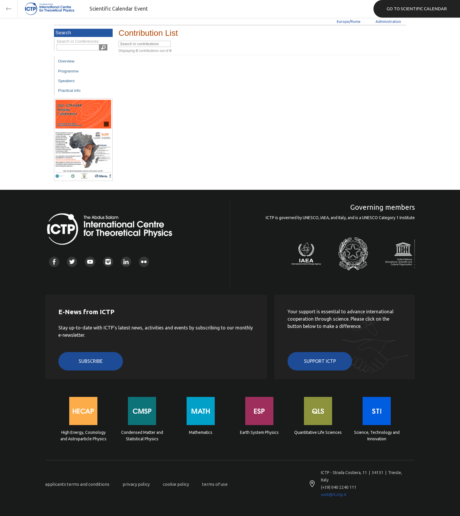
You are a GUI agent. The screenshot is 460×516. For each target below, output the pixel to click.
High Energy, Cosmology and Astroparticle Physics (83, 435)
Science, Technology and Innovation (377, 435)
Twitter (72, 262)
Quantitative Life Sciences (318, 432)
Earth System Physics (259, 432)
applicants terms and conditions (77, 484)
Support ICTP (320, 361)
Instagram (108, 262)
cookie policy (176, 484)
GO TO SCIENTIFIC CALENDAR (417, 8)
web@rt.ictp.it (333, 494)
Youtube (90, 262)
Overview (66, 61)
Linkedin (126, 262)
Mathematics (200, 432)
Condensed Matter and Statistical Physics (142, 435)
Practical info (69, 90)
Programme (68, 71)
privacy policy (136, 484)
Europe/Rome (349, 21)
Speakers (66, 81)
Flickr (144, 262)
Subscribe (91, 361)
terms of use (215, 484)
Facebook (54, 262)
